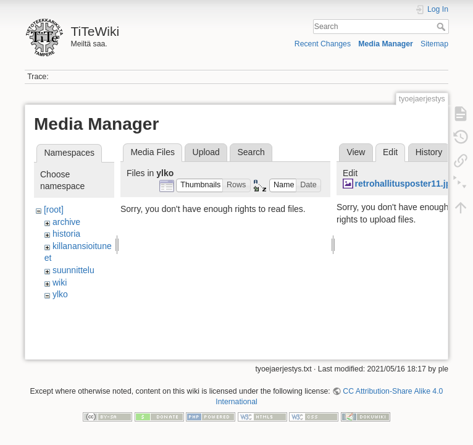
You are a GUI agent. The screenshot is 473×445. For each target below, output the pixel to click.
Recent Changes (323, 44)
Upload (206, 152)
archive (66, 222)
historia (66, 234)
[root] (54, 209)
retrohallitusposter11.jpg (405, 184)
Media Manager (385, 44)
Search (442, 26)
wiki (59, 282)
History (429, 152)
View (355, 152)
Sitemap (434, 44)
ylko (60, 294)
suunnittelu (73, 270)
